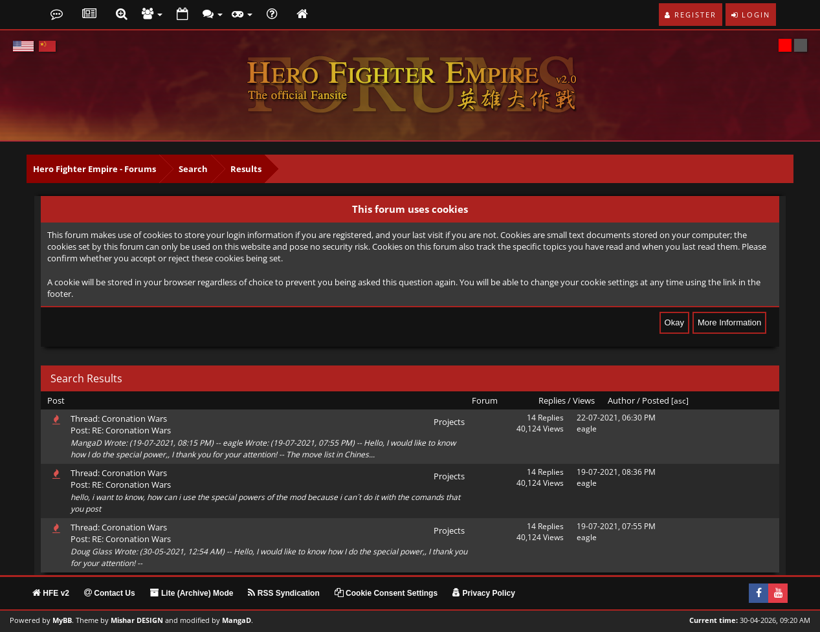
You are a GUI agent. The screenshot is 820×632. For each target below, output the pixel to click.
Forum (485, 400)
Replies (552, 400)
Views (584, 400)
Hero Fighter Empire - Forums (94, 169)
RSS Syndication (283, 593)
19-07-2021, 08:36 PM (616, 471)
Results (245, 169)
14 (531, 417)
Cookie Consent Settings (386, 593)
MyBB (62, 620)
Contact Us (109, 593)
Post (56, 400)
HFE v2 (50, 593)
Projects (449, 422)
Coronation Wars (134, 418)
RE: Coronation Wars (131, 430)
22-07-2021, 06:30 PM (616, 417)
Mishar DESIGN (137, 620)
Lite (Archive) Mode (192, 593)
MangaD (236, 620)
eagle (587, 428)
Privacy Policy (483, 593)
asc (680, 400)
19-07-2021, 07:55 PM (616, 526)
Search (193, 169)
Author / (624, 400)
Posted (655, 400)
